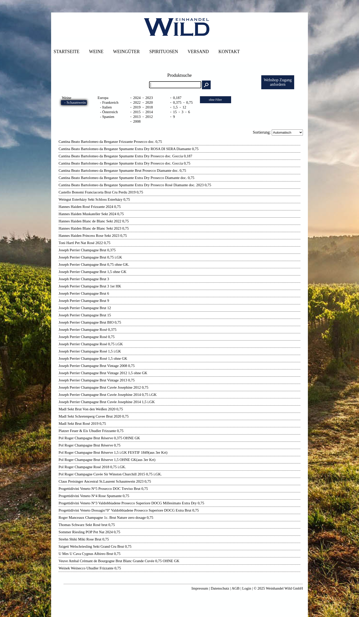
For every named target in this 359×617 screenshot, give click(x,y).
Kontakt (229, 51)
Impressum (199, 588)
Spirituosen (163, 51)
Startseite (66, 51)
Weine (96, 51)
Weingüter (126, 51)
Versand (198, 51)
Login (246, 588)
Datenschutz (220, 588)
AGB (236, 588)
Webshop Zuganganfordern (278, 82)
